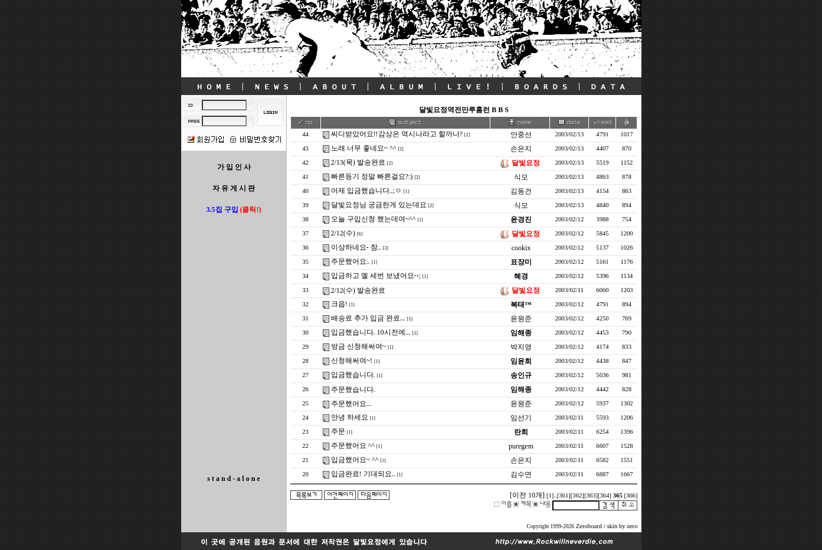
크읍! (339, 304)
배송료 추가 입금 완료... (368, 318)
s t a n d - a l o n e (233, 478)
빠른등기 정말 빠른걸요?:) (372, 176)
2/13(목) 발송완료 (358, 162)
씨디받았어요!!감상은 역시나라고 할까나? (397, 134)
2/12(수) (343, 233)
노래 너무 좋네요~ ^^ (364, 148)
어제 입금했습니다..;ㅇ (366, 190)
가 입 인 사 (234, 167)
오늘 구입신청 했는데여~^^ (373, 219)
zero (632, 526)
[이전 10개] (527, 495)
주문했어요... (351, 404)
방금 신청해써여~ (359, 346)
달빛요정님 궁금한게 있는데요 (379, 205)
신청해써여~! (352, 360)
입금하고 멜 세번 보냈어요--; (376, 275)
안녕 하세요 (349, 417)
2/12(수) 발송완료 (358, 290)
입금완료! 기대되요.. (363, 474)
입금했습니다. (353, 375)
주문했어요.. (350, 261)
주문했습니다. (353, 389)
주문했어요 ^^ (353, 445)
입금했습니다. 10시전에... (371, 332)
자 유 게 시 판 (233, 188)
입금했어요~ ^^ (355, 460)
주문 (338, 431)
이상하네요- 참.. (356, 247)
